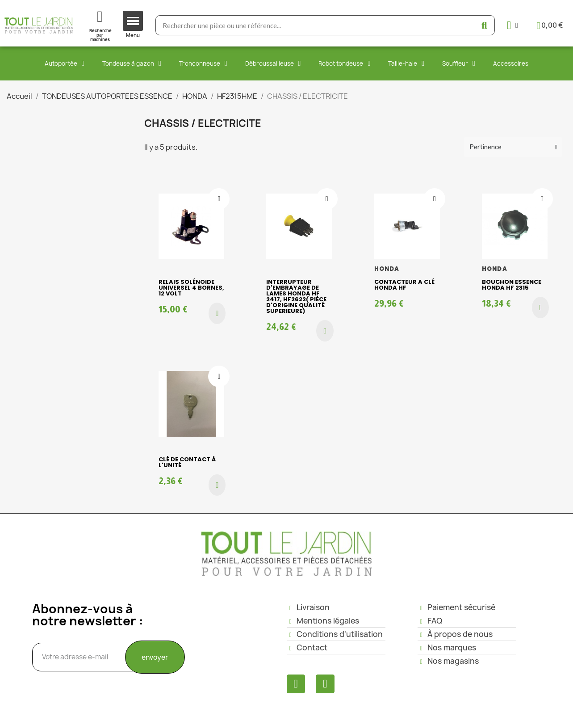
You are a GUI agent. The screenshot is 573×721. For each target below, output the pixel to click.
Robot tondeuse (344, 63)
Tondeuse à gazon (131, 63)
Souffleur (458, 63)
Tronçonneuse (203, 63)
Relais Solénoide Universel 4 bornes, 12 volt (191, 288)
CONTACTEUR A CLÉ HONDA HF (404, 285)
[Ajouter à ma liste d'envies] (219, 199)
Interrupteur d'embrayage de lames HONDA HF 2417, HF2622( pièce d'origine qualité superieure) (296, 296)
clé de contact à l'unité (187, 462)
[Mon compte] (512, 25)
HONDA (387, 269)
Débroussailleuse (273, 63)
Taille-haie (406, 63)
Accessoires (510, 63)
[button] (217, 313)
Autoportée (64, 63)
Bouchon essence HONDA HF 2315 (511, 285)
